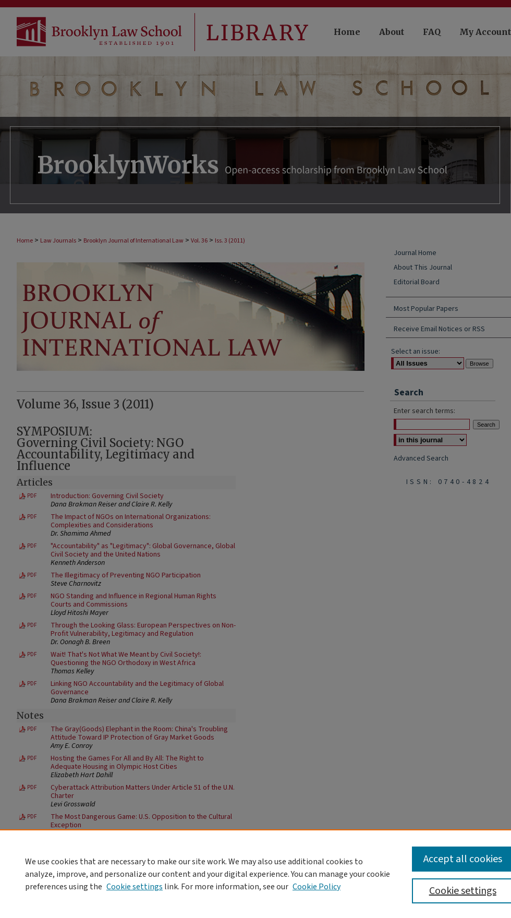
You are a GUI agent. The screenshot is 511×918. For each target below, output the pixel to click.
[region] (255, 873)
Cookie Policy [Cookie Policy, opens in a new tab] (316, 886)
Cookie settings (134, 886)
